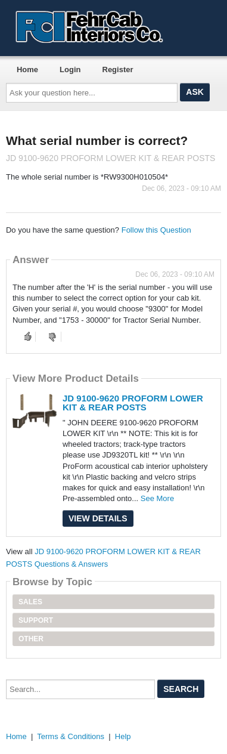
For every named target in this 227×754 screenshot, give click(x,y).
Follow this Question (156, 229)
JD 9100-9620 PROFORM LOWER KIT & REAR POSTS (133, 402)
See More (157, 498)
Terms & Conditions (70, 736)
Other (30, 639)
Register (117, 69)
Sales (30, 602)
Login (70, 69)
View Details (98, 518)
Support (35, 620)
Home (27, 69)
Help (123, 736)
